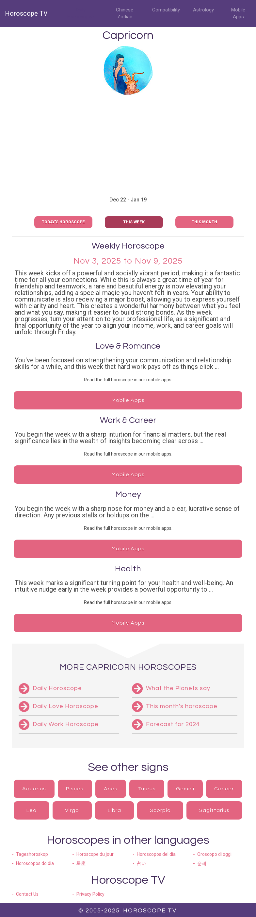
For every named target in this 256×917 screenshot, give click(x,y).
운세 (201, 863)
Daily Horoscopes (80, 13)
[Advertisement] (128, 146)
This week (134, 222)
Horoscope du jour (95, 854)
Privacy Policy (90, 894)
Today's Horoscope (63, 222)
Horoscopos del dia (156, 854)
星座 (81, 863)
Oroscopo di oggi (214, 854)
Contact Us (27, 894)
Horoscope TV (26, 13)
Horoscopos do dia (35, 863)
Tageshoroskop (32, 854)
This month (204, 222)
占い (141, 863)
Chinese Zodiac (124, 13)
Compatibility (166, 10)
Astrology (203, 10)
